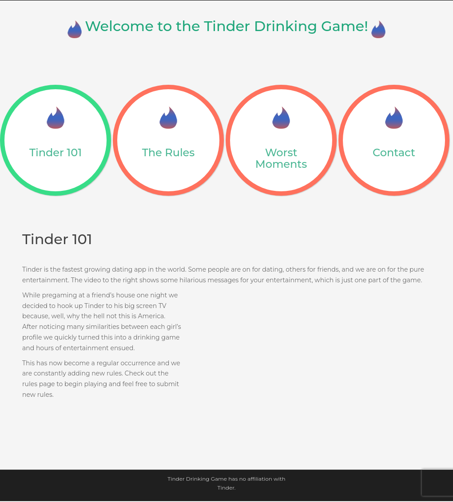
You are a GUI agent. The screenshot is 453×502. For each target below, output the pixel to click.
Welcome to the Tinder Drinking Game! (226, 26)
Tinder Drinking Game (197, 478)
